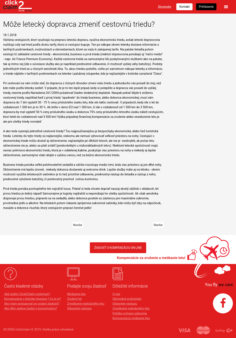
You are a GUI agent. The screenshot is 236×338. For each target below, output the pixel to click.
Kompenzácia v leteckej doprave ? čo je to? (32, 299)
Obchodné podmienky (126, 299)
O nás (116, 294)
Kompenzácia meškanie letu (131, 318)
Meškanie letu (76, 294)
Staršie (158, 225)
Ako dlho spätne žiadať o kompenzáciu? (30, 308)
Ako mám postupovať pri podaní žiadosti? (31, 303)
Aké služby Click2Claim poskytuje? (27, 294)
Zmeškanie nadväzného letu (85, 303)
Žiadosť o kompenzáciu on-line (118, 247)
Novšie (77, 225)
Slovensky (164, 7)
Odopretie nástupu (79, 308)
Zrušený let (74, 299)
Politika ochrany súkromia (129, 313)
